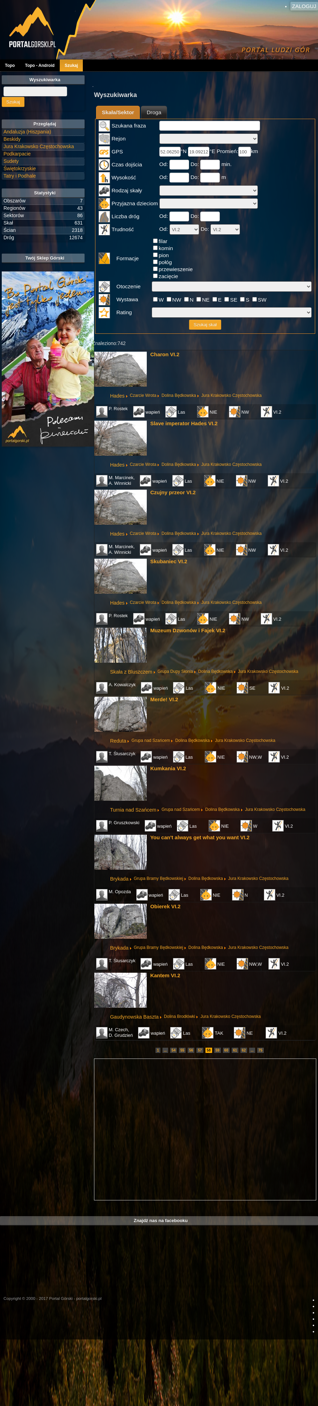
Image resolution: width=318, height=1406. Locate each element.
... (165, 1050)
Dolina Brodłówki (179, 1016)
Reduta (118, 741)
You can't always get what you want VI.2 (200, 837)
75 (260, 1050)
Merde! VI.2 (164, 699)
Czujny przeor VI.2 (173, 492)
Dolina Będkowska (178, 395)
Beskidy (12, 139)
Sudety (11, 161)
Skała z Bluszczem (131, 672)
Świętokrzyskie (19, 168)
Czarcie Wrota (143, 395)
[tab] (118, 112)
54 (173, 1050)
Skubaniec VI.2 (168, 561)
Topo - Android (40, 65)
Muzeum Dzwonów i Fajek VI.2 (187, 630)
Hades (117, 396)
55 (182, 1050)
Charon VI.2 (164, 354)
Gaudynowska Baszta (134, 1017)
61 (235, 1050)
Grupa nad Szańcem (150, 740)
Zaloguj (304, 6)
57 (200, 1050)
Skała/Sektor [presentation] (118, 112)
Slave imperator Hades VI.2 (184, 423)
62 (244, 1050)
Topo (10, 65)
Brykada (119, 879)
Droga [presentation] (154, 112)
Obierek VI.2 (165, 906)
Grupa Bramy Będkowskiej (158, 878)
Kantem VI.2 (165, 975)
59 (217, 1050)
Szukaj (71, 65)
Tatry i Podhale (19, 176)
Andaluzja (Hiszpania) (27, 132)
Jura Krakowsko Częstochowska (231, 395)
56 (191, 1050)
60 (226, 1050)
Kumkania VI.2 (168, 768)
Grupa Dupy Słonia (175, 671)
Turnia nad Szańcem (133, 810)
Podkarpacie (17, 154)
